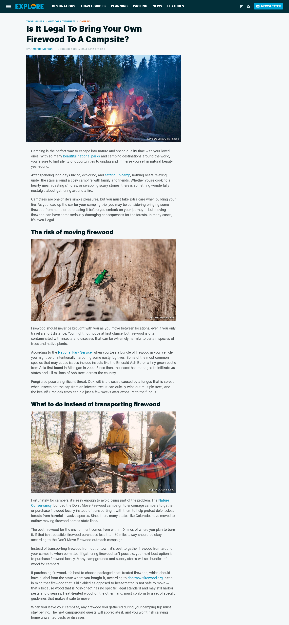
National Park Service (75, 352)
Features (175, 6)
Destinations (63, 6)
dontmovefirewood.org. (146, 577)
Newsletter (268, 6)
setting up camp (117, 175)
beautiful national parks (81, 156)
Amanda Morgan (41, 49)
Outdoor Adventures (61, 21)
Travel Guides (93, 6)
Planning (119, 6)
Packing (140, 6)
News (157, 6)
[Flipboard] (241, 6)
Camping (85, 21)
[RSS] (248, 6)
